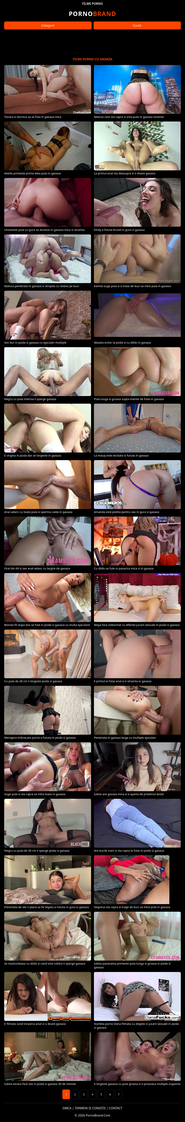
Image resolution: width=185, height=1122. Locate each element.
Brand (92, 14)
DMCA (67, 1108)
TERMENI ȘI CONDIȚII (90, 1108)
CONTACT (115, 1108)
